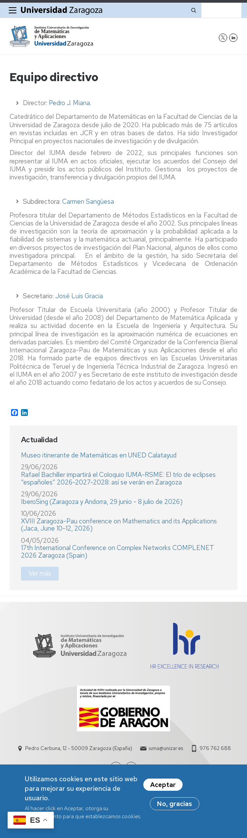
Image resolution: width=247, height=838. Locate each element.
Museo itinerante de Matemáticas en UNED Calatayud (98, 455)
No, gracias (174, 807)
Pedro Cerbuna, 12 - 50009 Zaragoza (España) (78, 748)
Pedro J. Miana (69, 103)
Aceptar (163, 788)
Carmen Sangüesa (88, 201)
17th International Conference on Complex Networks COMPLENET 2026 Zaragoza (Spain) (117, 552)
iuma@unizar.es (166, 748)
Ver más (40, 573)
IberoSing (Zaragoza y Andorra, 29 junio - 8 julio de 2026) (102, 501)
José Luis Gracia (79, 296)
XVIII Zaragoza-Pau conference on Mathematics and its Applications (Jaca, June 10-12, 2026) (119, 525)
